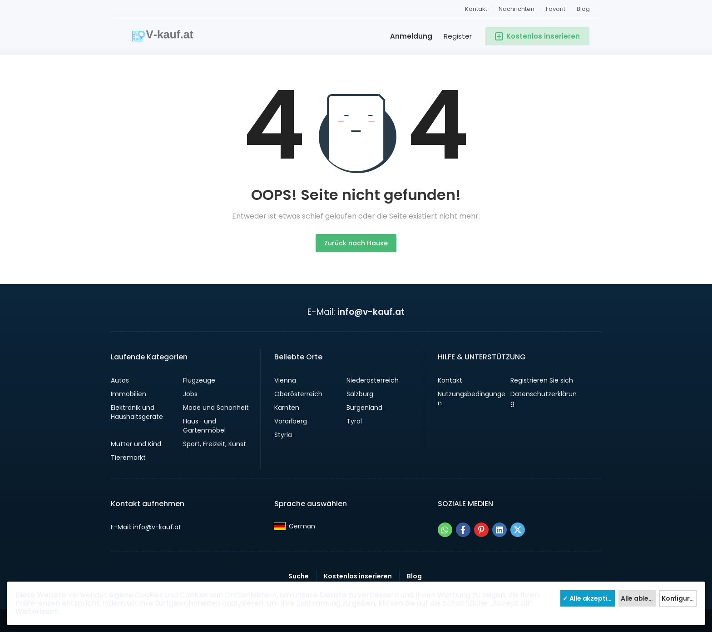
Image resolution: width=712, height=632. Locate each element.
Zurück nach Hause (356, 243)
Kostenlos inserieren (358, 576)
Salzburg (359, 393)
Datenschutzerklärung (543, 398)
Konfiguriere (679, 598)
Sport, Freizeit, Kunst (214, 443)
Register (458, 36)
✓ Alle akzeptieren (589, 598)
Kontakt (476, 8)
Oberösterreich (298, 393)
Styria (283, 434)
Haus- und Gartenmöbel (204, 426)
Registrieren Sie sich (541, 380)
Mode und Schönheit (216, 407)
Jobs (190, 393)
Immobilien (128, 393)
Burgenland (364, 407)
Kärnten (286, 407)
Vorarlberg (290, 421)
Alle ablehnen (638, 598)
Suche (298, 576)
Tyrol (354, 421)
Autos (120, 380)
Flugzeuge (199, 380)
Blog (583, 8)
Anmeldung (411, 36)
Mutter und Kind (136, 443)
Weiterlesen (37, 611)
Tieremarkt (128, 457)
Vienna (285, 380)
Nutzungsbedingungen (471, 398)
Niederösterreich (372, 380)
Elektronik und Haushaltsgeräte (137, 412)
